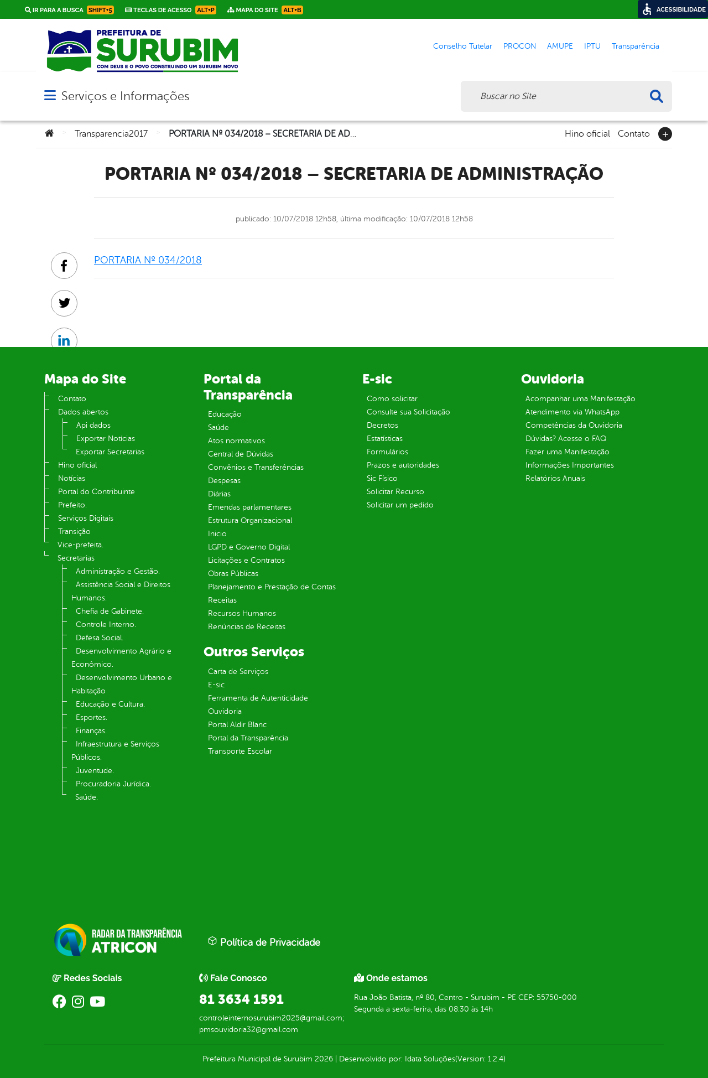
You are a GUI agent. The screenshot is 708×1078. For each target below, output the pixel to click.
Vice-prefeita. (80, 545)
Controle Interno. (106, 624)
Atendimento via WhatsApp (572, 412)
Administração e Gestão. (118, 571)
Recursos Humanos (242, 613)
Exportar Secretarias (110, 452)
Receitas (222, 600)
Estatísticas (385, 438)
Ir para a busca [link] (69, 10)
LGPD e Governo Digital (249, 547)
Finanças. (91, 731)
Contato (634, 133)
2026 (323, 1059)
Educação (225, 414)
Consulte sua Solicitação (408, 412)
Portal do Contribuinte (96, 492)
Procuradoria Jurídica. (113, 784)
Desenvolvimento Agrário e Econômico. (121, 657)
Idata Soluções (430, 1059)
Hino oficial (587, 133)
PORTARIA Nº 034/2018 (148, 260)
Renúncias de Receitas (246, 627)
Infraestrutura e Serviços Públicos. (115, 750)
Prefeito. (72, 505)
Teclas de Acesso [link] (170, 10)
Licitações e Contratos (246, 560)
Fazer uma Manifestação (567, 452)
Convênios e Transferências (256, 467)
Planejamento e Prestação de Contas (272, 587)
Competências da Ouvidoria (573, 425)
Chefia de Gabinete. (110, 611)
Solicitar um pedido (400, 505)
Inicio (217, 534)
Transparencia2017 (111, 134)
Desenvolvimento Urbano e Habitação (121, 684)
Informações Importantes (569, 465)
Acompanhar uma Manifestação (580, 399)
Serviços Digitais (85, 518)
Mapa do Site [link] (265, 10)
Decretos (382, 425)
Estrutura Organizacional (250, 520)
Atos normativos (236, 441)
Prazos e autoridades (403, 465)
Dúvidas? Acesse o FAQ (565, 438)
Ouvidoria (225, 711)
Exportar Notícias (105, 438)
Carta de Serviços (238, 671)
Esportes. (91, 717)
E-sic (216, 685)
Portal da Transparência (248, 738)
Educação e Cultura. (110, 704)
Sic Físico (382, 478)
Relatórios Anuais (555, 478)
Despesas (224, 480)
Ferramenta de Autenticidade (258, 698)
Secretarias (76, 558)
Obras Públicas (233, 573)
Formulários (387, 452)
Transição (74, 531)
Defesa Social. (99, 638)
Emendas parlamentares (249, 507)
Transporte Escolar (240, 751)
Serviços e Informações (125, 96)
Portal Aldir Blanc (237, 725)
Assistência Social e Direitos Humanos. (120, 591)
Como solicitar (392, 399)
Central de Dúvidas (240, 454)
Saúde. (86, 797)
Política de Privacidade (263, 942)
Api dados (93, 425)
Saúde (218, 427)
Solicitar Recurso (395, 492)
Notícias (71, 478)
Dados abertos (83, 412)
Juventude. (95, 770)
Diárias (219, 494)
